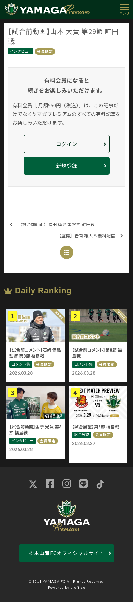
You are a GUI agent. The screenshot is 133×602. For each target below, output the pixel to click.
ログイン (66, 143)
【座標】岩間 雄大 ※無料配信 (90, 236)
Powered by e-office (66, 587)
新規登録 (66, 165)
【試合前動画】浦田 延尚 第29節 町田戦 (52, 224)
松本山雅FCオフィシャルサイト (66, 552)
